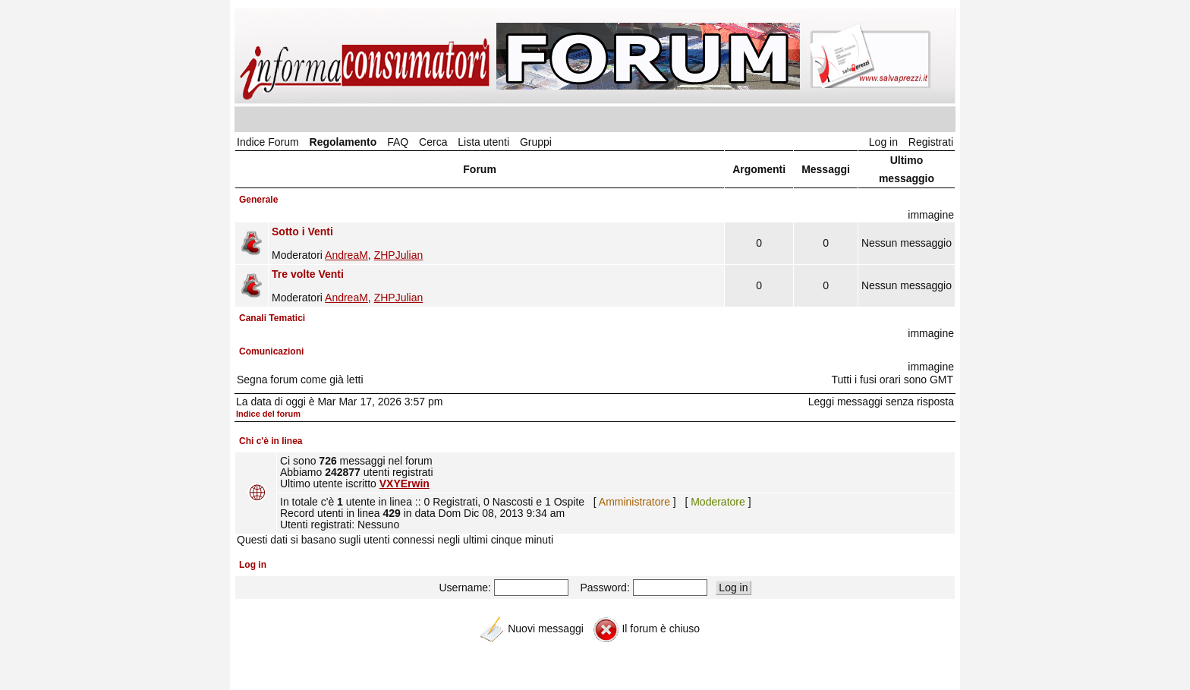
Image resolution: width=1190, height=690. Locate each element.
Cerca (433, 142)
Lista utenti (483, 142)
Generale (258, 199)
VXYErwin (404, 483)
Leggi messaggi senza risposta (881, 401)
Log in (883, 142)
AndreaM (346, 255)
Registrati (930, 142)
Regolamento (343, 142)
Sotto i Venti (302, 231)
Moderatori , (496, 243)
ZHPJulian (398, 255)
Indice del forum (268, 413)
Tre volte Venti (308, 274)
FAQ (397, 142)
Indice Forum (268, 142)
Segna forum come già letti (300, 379)
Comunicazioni (271, 351)
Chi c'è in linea (271, 441)
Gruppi (536, 142)
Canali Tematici (272, 318)
